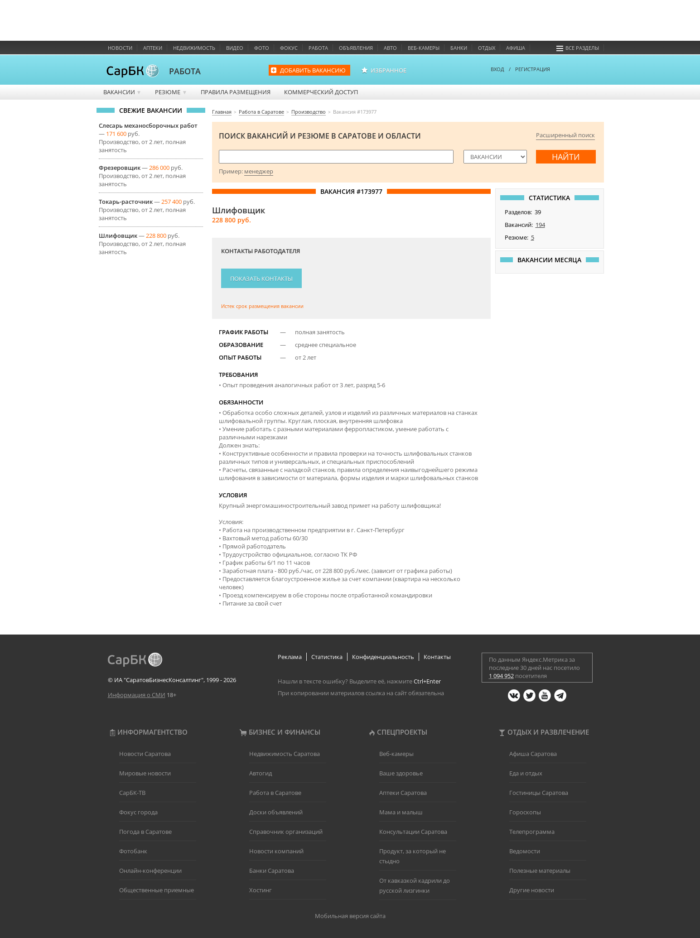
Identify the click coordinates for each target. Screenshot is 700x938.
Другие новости (531, 890)
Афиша (515, 47)
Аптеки (152, 47)
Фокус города (138, 812)
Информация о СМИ (136, 695)
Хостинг (260, 890)
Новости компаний (276, 851)
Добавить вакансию (313, 70)
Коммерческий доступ (321, 92)
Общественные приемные (156, 890)
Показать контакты (261, 278)
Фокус (289, 47)
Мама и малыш (401, 812)
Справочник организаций (286, 831)
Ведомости (524, 851)
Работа (318, 47)
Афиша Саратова (533, 754)
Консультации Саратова (413, 831)
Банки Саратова (271, 870)
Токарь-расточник (126, 201)
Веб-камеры (423, 47)
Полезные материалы (539, 870)
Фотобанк (133, 851)
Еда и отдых (525, 773)
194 (540, 225)
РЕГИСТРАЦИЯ (532, 69)
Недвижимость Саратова (284, 754)
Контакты (437, 657)
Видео (234, 47)
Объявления (356, 47)
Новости (120, 47)
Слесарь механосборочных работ (148, 125)
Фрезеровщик (119, 168)
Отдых (486, 47)
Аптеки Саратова (403, 793)
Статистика (327, 657)
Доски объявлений (276, 812)
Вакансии (122, 92)
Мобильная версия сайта (350, 916)
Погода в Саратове (145, 831)
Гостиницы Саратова (538, 793)
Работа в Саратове (275, 793)
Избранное (388, 70)
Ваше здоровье (401, 773)
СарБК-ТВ (132, 793)
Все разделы (577, 47)
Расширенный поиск (565, 135)
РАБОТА (185, 71)
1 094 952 (501, 676)
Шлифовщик (118, 235)
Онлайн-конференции (150, 870)
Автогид (260, 773)
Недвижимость (194, 47)
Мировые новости (145, 773)
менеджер (258, 171)
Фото (261, 47)
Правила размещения (235, 92)
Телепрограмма (532, 831)
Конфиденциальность (383, 657)
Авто (390, 47)
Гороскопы (525, 812)
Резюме (171, 92)
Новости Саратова (145, 754)
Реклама (290, 657)
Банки (458, 47)
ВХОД (497, 69)
